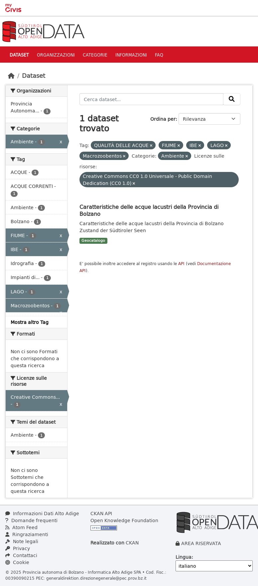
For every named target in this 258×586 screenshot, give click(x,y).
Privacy (17, 548)
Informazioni (131, 54)
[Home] (11, 75)
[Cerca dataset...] (151, 99)
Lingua (184, 556)
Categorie (95, 54)
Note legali (21, 541)
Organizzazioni (56, 54)
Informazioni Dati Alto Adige (42, 513)
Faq (159, 54)
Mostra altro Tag (30, 322)
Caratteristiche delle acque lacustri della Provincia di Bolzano (148, 210)
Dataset (19, 54)
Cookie (17, 562)
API (181, 263)
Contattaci (21, 555)
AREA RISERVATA (201, 543)
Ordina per (163, 118)
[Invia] (231, 99)
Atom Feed (21, 527)
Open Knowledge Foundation (124, 520)
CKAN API (101, 513)
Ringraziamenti (26, 534)
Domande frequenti (31, 520)
